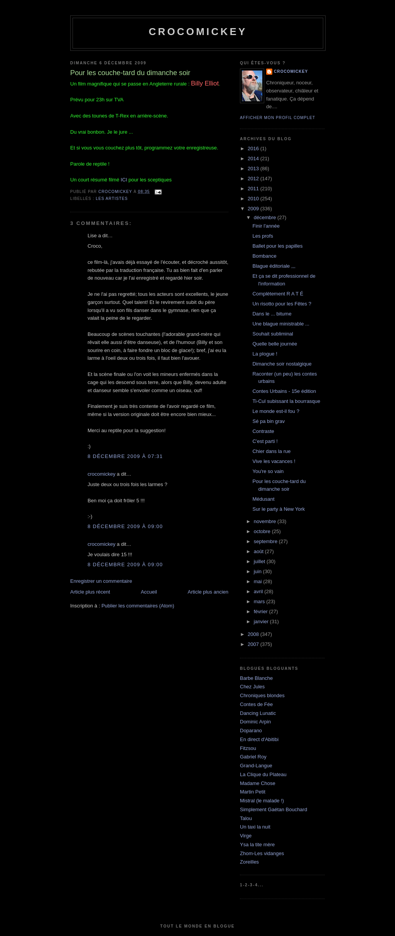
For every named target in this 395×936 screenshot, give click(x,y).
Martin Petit (252, 792)
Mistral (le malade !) (262, 800)
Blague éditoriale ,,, (273, 266)
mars (260, 601)
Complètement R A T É (277, 294)
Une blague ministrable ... (280, 324)
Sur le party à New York (278, 509)
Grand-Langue (256, 765)
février (261, 611)
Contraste (263, 431)
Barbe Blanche (256, 678)
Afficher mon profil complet (277, 118)
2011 (254, 188)
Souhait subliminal (272, 334)
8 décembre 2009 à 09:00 (125, 526)
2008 (254, 634)
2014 (254, 158)
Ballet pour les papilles (277, 246)
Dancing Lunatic (258, 713)
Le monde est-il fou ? (275, 411)
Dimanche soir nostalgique (281, 364)
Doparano (251, 730)
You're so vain (268, 471)
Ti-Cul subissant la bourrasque (286, 401)
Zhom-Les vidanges (262, 853)
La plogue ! (264, 354)
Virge (246, 836)
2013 (254, 168)
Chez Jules (252, 686)
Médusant (263, 499)
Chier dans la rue (271, 451)
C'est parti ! (264, 441)
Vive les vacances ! (273, 461)
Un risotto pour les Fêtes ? (281, 304)
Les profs (262, 236)
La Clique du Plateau (263, 774)
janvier (262, 621)
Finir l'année (265, 226)
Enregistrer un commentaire (101, 581)
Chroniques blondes (262, 695)
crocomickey (198, 31)
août (259, 551)
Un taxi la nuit (255, 827)
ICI (124, 180)
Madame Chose (257, 783)
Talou (246, 818)
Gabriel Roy (253, 757)
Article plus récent (90, 592)
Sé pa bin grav (268, 421)
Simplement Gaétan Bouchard (273, 809)
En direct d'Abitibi (259, 739)
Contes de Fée (256, 704)
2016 (254, 148)
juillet (260, 561)
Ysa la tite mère (257, 844)
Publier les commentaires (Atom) (137, 606)
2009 (254, 208)
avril (259, 591)
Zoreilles (249, 862)
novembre (265, 521)
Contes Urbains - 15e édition (284, 391)
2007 (254, 644)
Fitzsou (248, 748)
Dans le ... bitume (271, 314)
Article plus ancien (208, 592)
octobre (263, 531)
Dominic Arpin (255, 722)
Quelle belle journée (274, 344)
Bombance (264, 256)
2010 (254, 198)
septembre (266, 541)
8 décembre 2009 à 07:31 (125, 456)
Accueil (149, 592)
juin (258, 571)
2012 (254, 178)
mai (258, 581)
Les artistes (112, 198)
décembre (265, 217)
